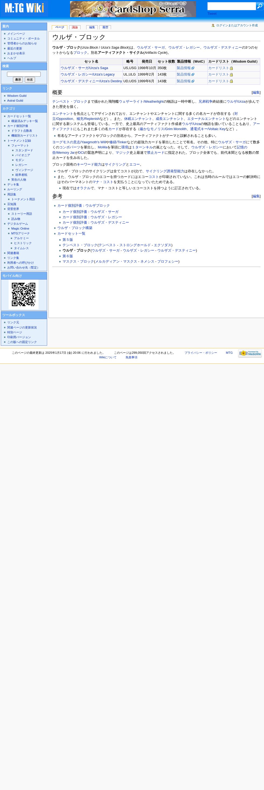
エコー (134, 164)
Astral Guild (15, 100)
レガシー (21, 164)
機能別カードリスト (24, 135)
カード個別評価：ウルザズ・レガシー (92, 217)
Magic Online (20, 228)
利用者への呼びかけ (20, 262)
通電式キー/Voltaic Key (207, 129)
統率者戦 (21, 174)
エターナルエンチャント (206, 119)
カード (113, 129)
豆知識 (11, 204)
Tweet (212, 14)
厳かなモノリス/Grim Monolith (163, 129)
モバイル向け (12, 275)
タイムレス (21, 248)
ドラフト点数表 (21, 130)
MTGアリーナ (20, 233)
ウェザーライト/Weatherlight (141, 101)
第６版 (67, 256)
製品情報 (184, 68)
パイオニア (22, 155)
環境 (124, 147)
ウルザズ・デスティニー (222, 47)
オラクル (84, 188)
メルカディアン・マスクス (116, 261)
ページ (59, 27)
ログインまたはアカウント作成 (237, 25)
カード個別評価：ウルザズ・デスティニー (95, 222)
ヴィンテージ (24, 169)
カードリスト (218, 68)
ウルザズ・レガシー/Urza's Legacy (88, 74)
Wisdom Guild (16, 95)
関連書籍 (13, 253)
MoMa (102, 147)
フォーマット (20, 145)
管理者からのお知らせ (22, 43)
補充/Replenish (88, 119)
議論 (75, 27)
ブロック (80, 53)
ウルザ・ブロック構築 (74, 228)
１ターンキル (142, 147)
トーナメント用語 (23, 199)
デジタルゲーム (17, 223)
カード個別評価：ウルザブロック (83, 206)
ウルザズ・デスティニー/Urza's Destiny (91, 81)
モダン (19, 160)
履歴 (105, 27)
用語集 (11, 194)
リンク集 (13, 257)
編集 (256, 92)
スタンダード (24, 150)
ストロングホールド (135, 245)
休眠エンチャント (138, 119)
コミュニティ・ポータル (23, 38)
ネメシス (147, 261)
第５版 (67, 240)
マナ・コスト (102, 182)
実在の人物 (18, 179)
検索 (5, 66)
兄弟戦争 (206, 101)
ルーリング (14, 189)
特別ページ (14, 332)
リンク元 (13, 322)
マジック (123, 153)
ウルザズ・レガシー (184, 47)
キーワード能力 (89, 164)
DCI (81, 153)
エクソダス (162, 245)
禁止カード (156, 153)
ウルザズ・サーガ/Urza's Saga (84, 68)
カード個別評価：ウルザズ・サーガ (90, 212)
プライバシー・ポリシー (201, 352)
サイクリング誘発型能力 (165, 171)
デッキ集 (13, 184)
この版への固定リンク (22, 342)
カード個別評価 (17, 125)
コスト (153, 177)
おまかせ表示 (16, 53)
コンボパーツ (69, 147)
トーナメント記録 (19, 140)
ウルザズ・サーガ (151, 47)
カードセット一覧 (71, 233)
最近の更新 (14, 48)
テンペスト (107, 245)
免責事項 (131, 357)
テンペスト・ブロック (69, 101)
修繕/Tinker (118, 142)
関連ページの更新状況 (22, 327)
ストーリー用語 (21, 213)
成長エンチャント (170, 119)
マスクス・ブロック (78, 261)
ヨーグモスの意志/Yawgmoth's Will (79, 142)
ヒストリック (23, 243)
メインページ (16, 33)
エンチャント (62, 114)
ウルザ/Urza (236, 101)
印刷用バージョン (19, 337)
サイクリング (115, 164)
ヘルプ (11, 58)
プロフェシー (167, 261)
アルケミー (21, 238)
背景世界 (13, 208)
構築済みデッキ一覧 (24, 121)
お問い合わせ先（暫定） (23, 267)
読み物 (15, 218)
